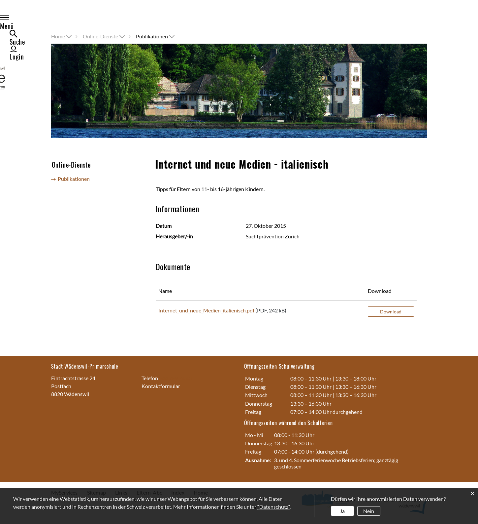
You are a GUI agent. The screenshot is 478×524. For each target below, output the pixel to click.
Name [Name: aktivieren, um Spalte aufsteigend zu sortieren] (165, 291)
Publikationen (76, 180)
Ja (342, 511)
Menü (65, 18)
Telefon (150, 378)
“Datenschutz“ (273, 507)
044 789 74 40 (175, 378)
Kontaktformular (161, 386)
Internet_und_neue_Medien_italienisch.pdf (206, 310)
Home (58, 36)
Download (390, 311)
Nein (368, 511)
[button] (104, 36)
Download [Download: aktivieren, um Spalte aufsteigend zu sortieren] (380, 291)
